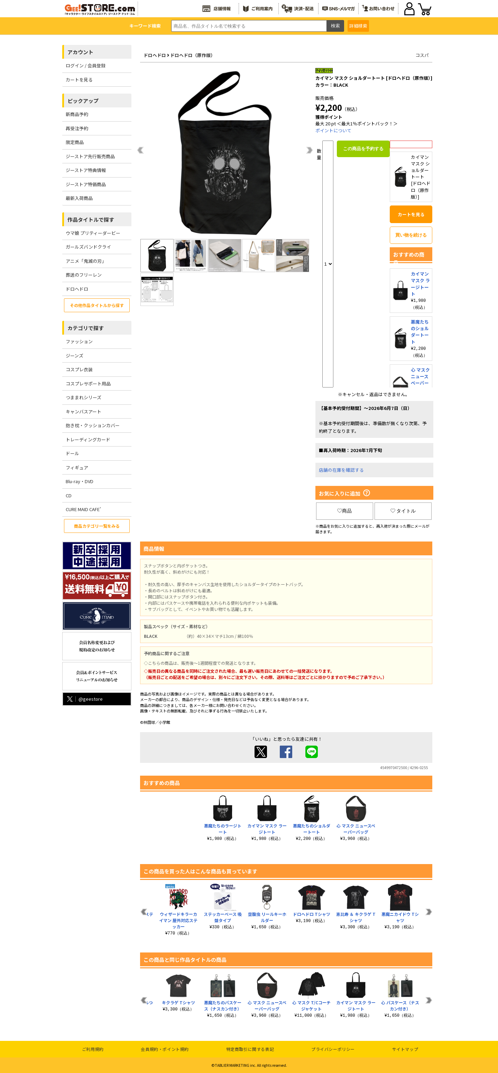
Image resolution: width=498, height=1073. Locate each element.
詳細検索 (358, 25)
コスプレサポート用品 (88, 383)
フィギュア (77, 467)
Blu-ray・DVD (79, 481)
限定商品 (75, 142)
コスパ (422, 55)
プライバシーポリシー (333, 1049)
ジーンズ (74, 355)
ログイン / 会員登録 (85, 65)
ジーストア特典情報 (86, 170)
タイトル (403, 511)
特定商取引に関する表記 (250, 1049)
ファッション (79, 341)
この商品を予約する (363, 148)
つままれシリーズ (83, 397)
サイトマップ (405, 1049)
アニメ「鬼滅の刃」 (86, 261)
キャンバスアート (83, 411)
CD (69, 495)
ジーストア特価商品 (86, 184)
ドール (72, 453)
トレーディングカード (88, 439)
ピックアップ (83, 100)
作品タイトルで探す (90, 219)
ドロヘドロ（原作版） (192, 55)
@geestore (84, 699)
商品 (344, 511)
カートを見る (79, 79)
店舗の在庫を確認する (341, 470)
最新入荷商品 (79, 198)
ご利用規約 (93, 1049)
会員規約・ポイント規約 (165, 1049)
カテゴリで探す (85, 328)
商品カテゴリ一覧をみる (97, 526)
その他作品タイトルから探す (97, 305)
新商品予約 (77, 114)
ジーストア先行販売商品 (90, 156)
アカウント (80, 52)
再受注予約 (77, 128)
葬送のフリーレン (84, 274)
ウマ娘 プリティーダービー (93, 233)
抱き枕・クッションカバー (93, 425)
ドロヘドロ (77, 289)
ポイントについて (333, 130)
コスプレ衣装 (79, 369)
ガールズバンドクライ (88, 246)
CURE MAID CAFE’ (83, 509)
